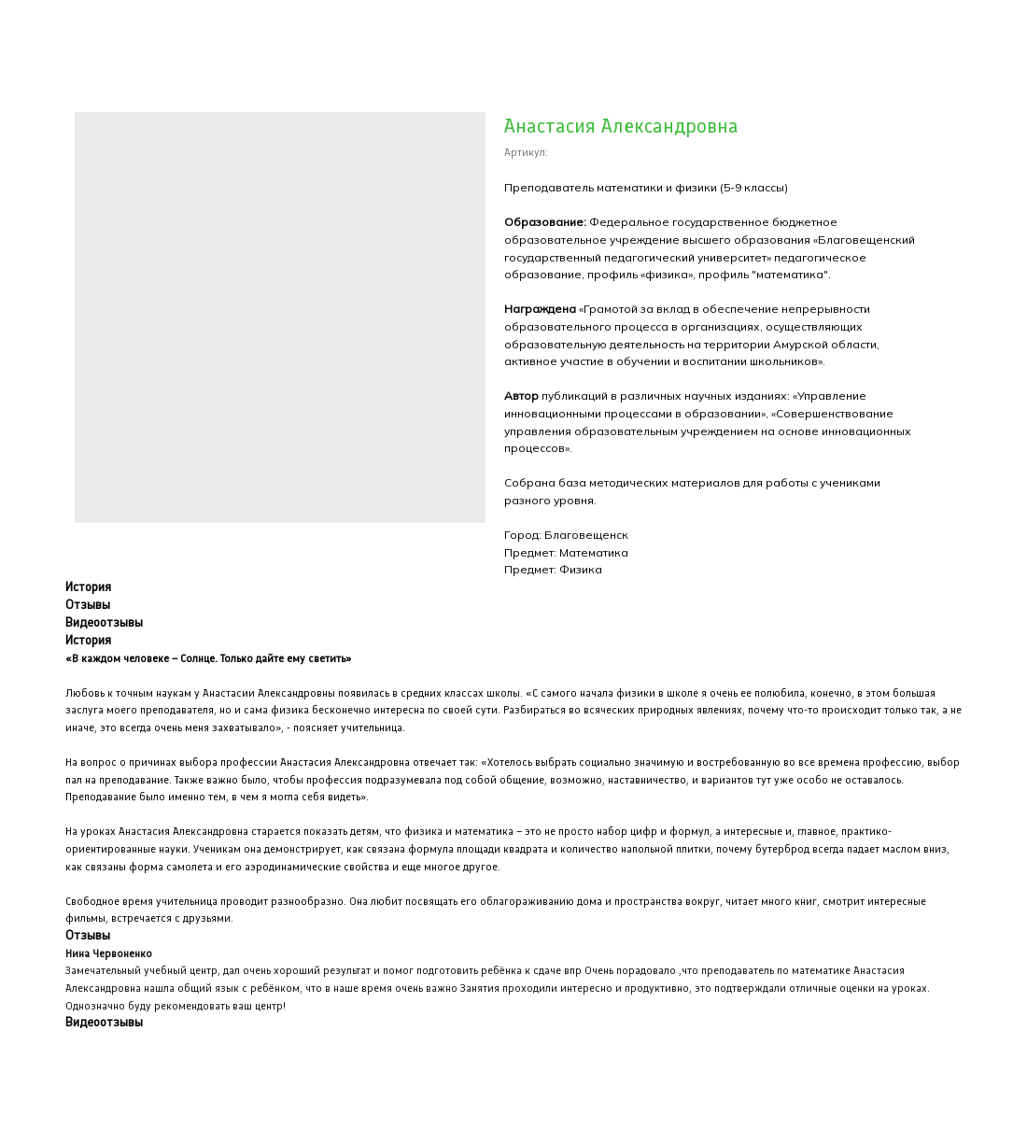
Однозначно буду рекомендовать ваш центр (174, 1005)
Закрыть (53, 27)
